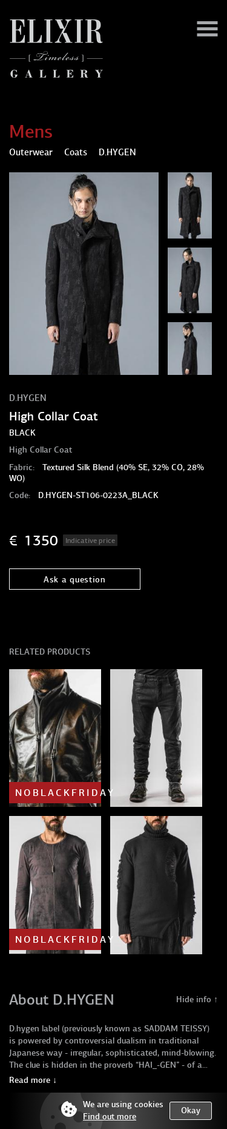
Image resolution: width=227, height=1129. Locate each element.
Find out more (109, 1116)
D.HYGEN (28, 398)
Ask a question (75, 580)
